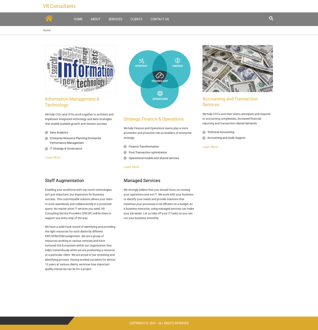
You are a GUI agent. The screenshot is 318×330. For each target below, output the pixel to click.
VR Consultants (59, 6)
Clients (136, 19)
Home (78, 19)
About (95, 19)
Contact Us (160, 19)
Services (115, 19)
